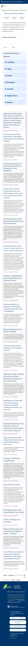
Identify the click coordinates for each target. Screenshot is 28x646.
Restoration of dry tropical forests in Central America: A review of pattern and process (14, 248)
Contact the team (18, 630)
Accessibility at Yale (14, 636)
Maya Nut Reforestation (12, 485)
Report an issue (18, 626)
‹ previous (11, 575)
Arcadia (14, 600)
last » (18, 580)
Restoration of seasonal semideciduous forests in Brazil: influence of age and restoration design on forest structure (13, 193)
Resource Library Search (9, 37)
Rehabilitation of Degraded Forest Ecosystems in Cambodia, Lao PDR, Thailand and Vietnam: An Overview (13, 405)
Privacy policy (13, 638)
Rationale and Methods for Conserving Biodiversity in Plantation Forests (13, 278)
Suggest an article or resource (18, 622)
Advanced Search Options (11, 55)
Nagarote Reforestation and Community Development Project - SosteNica (13, 531)
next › (13, 580)
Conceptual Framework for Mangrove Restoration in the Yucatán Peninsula (13, 221)
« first (5, 575)
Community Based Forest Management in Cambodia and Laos (13, 348)
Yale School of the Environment (4, 1)
